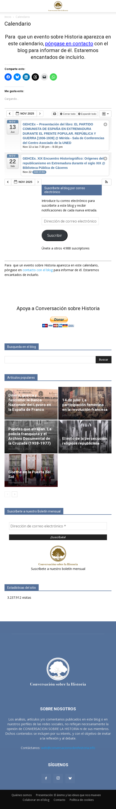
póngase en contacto (69, 43)
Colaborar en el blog (36, 800)
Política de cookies (82, 800)
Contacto (59, 800)
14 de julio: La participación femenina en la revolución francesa (84, 405)
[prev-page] (7, 494)
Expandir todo (87, 113)
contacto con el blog (38, 270)
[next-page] (14, 494)
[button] (7, 6)
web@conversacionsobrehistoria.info (68, 748)
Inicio (8, 17)
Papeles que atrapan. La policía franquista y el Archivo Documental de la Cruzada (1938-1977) (29, 436)
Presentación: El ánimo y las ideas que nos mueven (68, 795)
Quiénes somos (22, 795)
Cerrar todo (68, 113)
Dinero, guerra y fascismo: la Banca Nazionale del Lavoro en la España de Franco (29, 402)
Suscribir (54, 235)
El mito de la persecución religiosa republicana (84, 440)
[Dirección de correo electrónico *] (58, 526)
